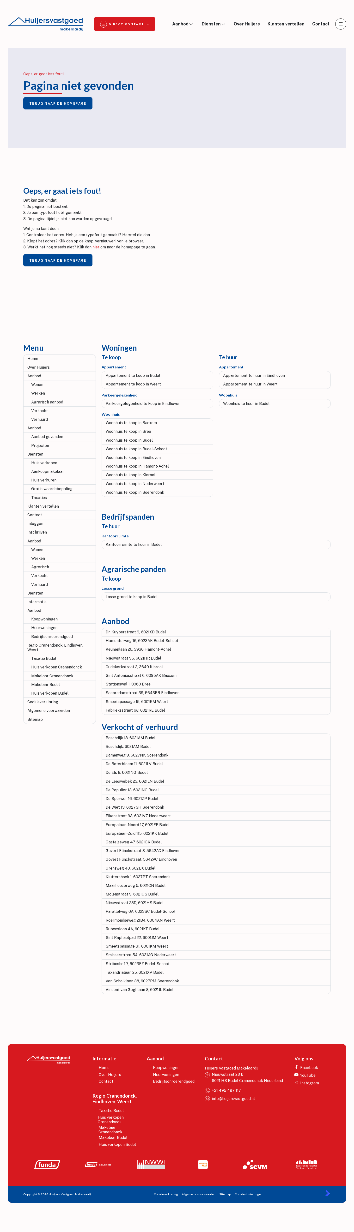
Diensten (35, 454)
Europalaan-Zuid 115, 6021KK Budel (137, 833)
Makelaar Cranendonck (52, 676)
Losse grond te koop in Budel (132, 597)
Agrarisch (40, 567)
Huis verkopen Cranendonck (56, 667)
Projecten (40, 445)
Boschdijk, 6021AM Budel (128, 746)
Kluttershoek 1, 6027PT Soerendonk (138, 877)
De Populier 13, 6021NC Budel (132, 790)
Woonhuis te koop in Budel (129, 440)
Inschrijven (37, 532)
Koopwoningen (44, 619)
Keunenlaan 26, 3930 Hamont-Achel (138, 649)
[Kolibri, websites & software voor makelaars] (328, 1193)
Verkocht (39, 411)
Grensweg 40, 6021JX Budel (130, 868)
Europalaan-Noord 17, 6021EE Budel (138, 825)
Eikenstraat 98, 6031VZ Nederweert (138, 816)
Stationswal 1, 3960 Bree (128, 684)
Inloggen (35, 523)
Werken (38, 393)
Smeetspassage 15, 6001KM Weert (137, 701)
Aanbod (34, 376)
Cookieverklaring (42, 702)
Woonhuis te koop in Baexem (131, 423)
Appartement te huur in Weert (250, 384)
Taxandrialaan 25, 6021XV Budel (135, 972)
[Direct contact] (124, 24)
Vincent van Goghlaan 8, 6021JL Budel (139, 989)
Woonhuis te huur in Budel (246, 403)
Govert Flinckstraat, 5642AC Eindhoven (141, 859)
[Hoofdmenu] (340, 24)
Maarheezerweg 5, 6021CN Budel (135, 885)
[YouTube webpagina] (308, 1075)
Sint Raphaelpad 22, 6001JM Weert (137, 937)
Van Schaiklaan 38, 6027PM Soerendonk (142, 981)
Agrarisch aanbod (47, 402)
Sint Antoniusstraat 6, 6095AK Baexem (141, 675)
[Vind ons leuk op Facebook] (308, 1067)
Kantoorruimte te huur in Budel (134, 544)
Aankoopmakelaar (47, 471)
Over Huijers (38, 367)
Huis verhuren (43, 480)
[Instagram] (308, 1083)
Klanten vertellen (43, 506)
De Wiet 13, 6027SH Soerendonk (135, 807)
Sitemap (35, 719)
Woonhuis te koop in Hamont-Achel (137, 466)
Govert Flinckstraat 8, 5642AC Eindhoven (143, 850)
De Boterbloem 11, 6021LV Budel (134, 764)
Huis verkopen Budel (49, 693)
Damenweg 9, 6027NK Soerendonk (137, 755)
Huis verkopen (44, 463)
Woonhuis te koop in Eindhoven (133, 457)
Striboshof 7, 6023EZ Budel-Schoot (138, 964)
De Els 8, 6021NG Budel (127, 772)
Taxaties (39, 497)
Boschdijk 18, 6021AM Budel (130, 738)
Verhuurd (39, 419)
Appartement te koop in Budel (133, 375)
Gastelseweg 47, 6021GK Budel (134, 842)
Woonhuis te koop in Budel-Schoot (136, 449)
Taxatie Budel (43, 658)
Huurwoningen (44, 627)
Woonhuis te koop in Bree (128, 431)
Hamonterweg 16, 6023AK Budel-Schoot (142, 640)
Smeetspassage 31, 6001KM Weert (137, 946)
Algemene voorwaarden (48, 710)
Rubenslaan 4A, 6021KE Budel (132, 929)
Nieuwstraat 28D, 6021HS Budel (135, 903)
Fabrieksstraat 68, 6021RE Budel (135, 710)
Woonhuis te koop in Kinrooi (130, 475)
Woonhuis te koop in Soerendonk (135, 492)
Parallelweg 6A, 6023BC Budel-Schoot (141, 911)
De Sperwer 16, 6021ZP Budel (132, 798)
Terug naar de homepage (57, 103)
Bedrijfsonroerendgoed (52, 636)
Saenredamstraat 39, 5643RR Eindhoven (142, 693)
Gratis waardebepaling (52, 489)
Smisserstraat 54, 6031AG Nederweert (141, 955)
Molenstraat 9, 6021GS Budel (132, 894)
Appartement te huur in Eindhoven (254, 375)
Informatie (37, 602)
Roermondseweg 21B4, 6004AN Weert (140, 920)
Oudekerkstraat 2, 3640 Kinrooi (134, 667)
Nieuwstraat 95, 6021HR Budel (133, 658)
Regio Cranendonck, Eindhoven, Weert (55, 647)
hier (95, 247)
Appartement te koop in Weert (133, 384)
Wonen (37, 384)
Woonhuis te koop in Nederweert (135, 483)
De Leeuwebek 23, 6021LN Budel (135, 781)
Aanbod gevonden (47, 436)
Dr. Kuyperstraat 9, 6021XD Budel (136, 632)
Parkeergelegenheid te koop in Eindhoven (143, 403)
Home (32, 358)
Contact (34, 515)
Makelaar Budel (45, 684)
